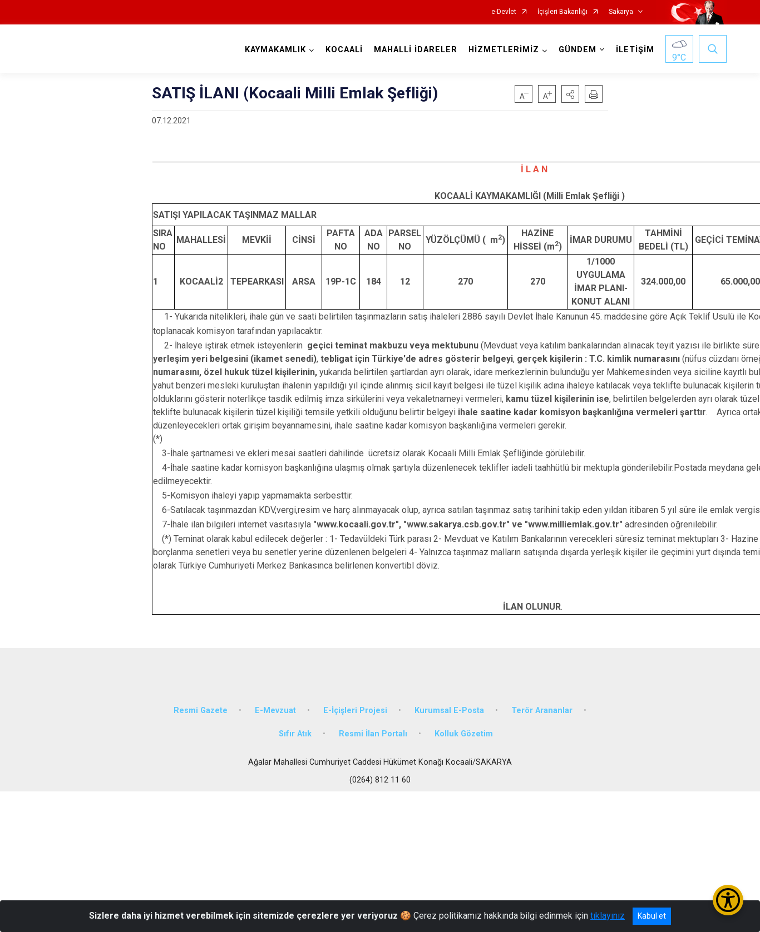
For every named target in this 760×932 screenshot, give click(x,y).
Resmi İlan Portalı (373, 734)
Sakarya (621, 12)
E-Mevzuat (275, 710)
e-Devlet (503, 12)
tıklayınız (607, 915)
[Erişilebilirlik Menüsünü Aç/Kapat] (728, 900)
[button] (570, 94)
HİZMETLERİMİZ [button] (503, 49)
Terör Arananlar (542, 710)
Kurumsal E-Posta (449, 710)
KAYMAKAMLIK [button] (275, 49)
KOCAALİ (344, 49)
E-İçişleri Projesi (355, 710)
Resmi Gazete (201, 710)
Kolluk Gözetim (464, 734)
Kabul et (652, 915)
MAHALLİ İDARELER (415, 49)
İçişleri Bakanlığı (562, 12)
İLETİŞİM (635, 49)
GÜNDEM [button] (577, 49)
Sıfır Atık (295, 734)
